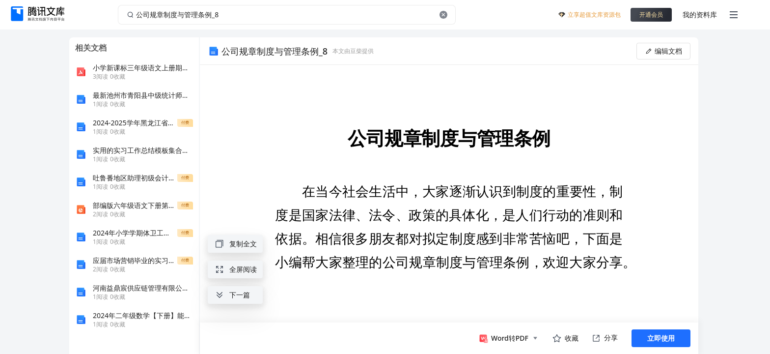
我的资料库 (700, 14)
